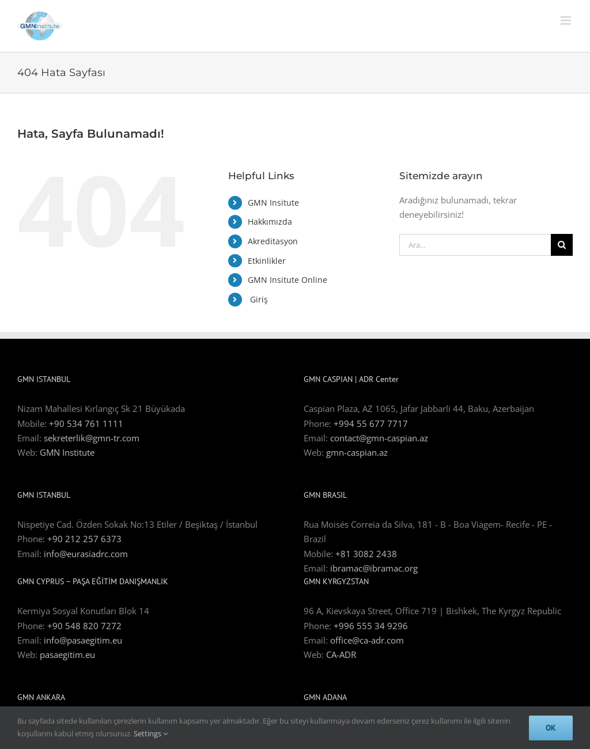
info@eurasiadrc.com (86, 553)
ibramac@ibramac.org (374, 568)
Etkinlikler (267, 260)
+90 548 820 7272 (84, 625)
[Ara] (562, 245)
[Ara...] (475, 245)
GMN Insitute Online (287, 279)
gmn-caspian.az (357, 452)
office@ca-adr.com (367, 640)
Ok (551, 727)
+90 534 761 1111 (86, 423)
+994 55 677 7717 (371, 423)
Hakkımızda (270, 221)
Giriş (258, 299)
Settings (151, 733)
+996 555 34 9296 (371, 625)
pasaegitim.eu (67, 654)
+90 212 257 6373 (84, 538)
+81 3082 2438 (366, 553)
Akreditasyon (273, 241)
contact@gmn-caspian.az (379, 438)
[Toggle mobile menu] (567, 20)
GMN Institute (67, 452)
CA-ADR (341, 654)
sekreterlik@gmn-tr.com (91, 438)
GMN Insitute (273, 202)
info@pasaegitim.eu (83, 640)
